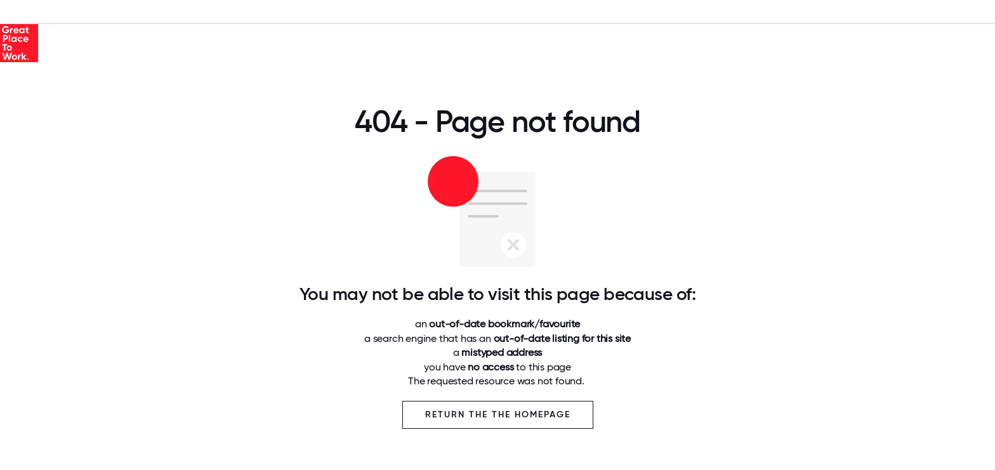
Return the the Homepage (497, 414)
